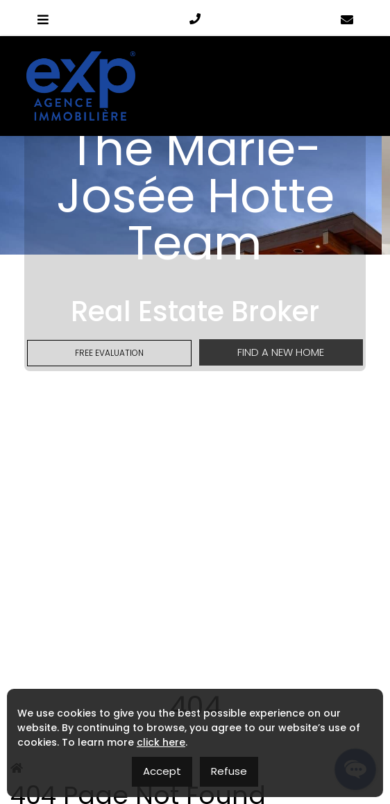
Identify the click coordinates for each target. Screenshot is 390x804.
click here (161, 742)
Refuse (229, 771)
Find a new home (280, 352)
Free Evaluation (109, 353)
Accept (162, 771)
